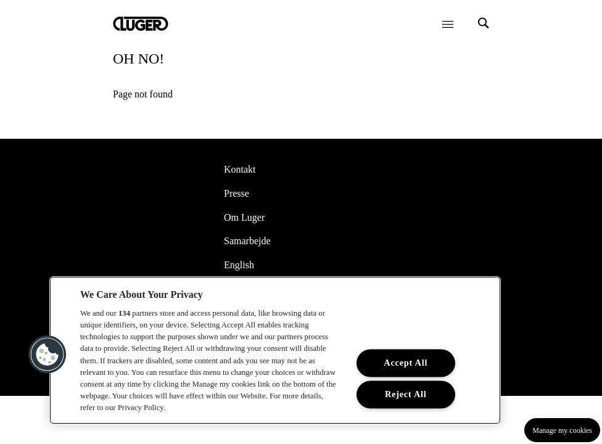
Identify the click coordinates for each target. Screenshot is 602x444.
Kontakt (240, 169)
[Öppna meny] (447, 24)
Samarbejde (247, 241)
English (239, 265)
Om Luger (244, 217)
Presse (236, 193)
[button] (47, 354)
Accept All (405, 363)
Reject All (406, 394)
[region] (275, 350)
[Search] (483, 24)
